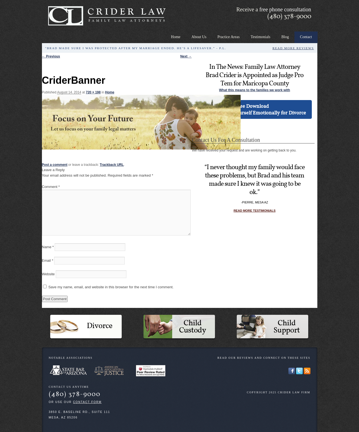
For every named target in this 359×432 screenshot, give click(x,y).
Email (47, 260)
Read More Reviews (293, 48)
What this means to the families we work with (254, 90)
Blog (285, 37)
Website (48, 274)
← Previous (51, 56)
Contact (306, 37)
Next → (186, 56)
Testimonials (260, 37)
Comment (51, 187)
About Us (199, 37)
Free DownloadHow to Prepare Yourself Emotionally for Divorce (252, 109)
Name (48, 247)
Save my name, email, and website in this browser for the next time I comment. (111, 287)
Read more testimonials (254, 210)
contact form (87, 402)
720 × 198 (93, 92)
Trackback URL (112, 165)
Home (175, 37)
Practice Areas (228, 37)
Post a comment (55, 165)
